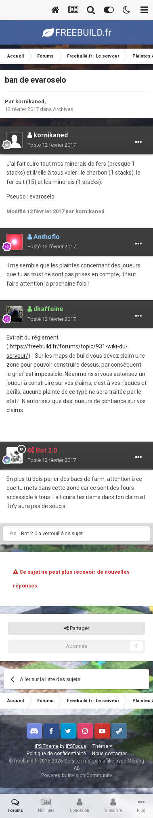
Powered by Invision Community (76, 775)
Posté (51, 145)
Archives (63, 109)
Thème (102, 746)
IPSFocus (76, 746)
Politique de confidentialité (56, 753)
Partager (76, 628)
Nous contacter (109, 753)
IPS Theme (47, 746)
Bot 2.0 (29, 533)
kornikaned (29, 101)
